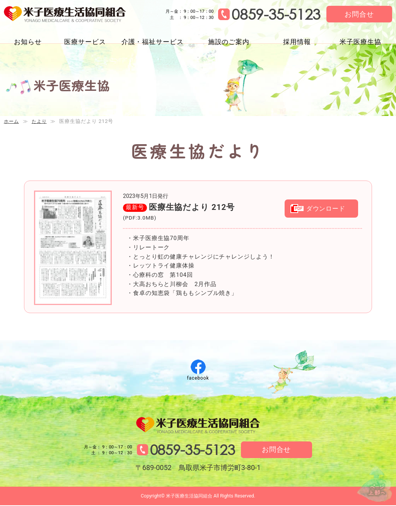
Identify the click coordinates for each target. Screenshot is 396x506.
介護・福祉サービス (152, 42)
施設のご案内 (228, 42)
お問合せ (359, 14)
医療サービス (85, 42)
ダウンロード (328, 210)
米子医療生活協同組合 (68, 14)
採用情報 (297, 42)
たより (41, 121)
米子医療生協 (360, 42)
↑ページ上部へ (372, 482)
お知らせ (28, 42)
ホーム (12, 121)
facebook (198, 378)
